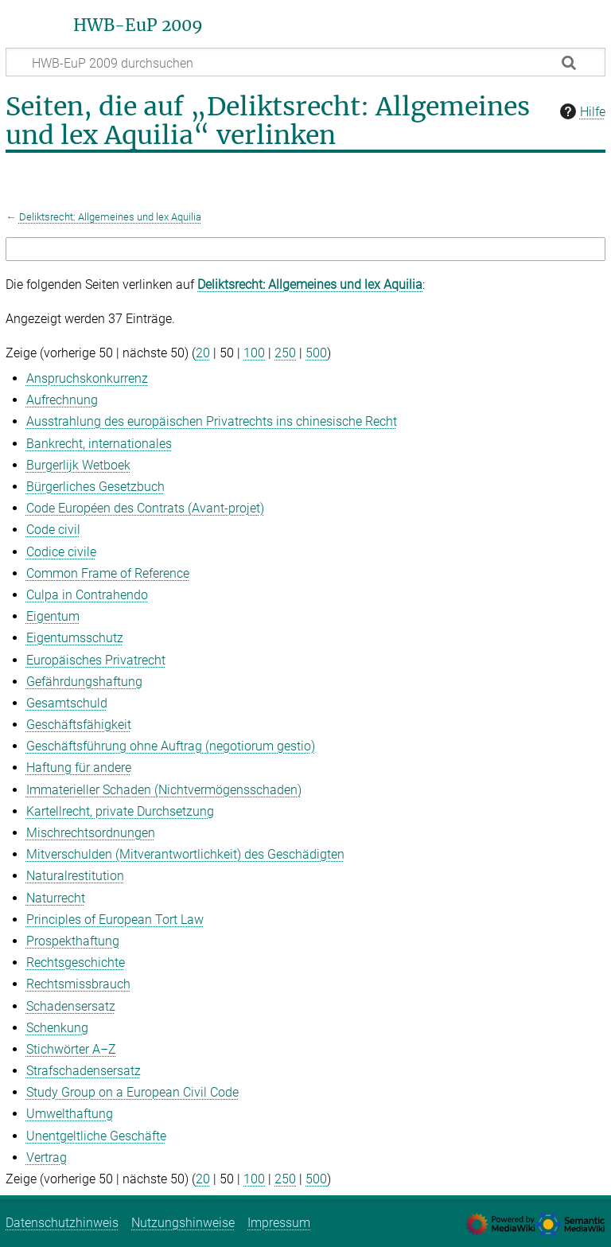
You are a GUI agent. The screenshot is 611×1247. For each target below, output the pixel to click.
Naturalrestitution (75, 875)
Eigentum (53, 616)
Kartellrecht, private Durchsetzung (120, 811)
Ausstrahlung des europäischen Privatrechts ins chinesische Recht (211, 421)
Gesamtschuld (66, 703)
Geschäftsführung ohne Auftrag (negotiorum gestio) (170, 746)
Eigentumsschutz (74, 637)
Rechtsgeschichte (75, 962)
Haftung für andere (78, 767)
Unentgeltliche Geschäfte (96, 1136)
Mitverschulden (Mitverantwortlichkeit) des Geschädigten (185, 854)
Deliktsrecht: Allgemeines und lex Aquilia (110, 217)
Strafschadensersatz (83, 1070)
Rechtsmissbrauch (78, 984)
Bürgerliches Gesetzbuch (95, 486)
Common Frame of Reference (107, 573)
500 (316, 352)
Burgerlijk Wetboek (78, 465)
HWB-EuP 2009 (138, 25)
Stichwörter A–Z (71, 1049)
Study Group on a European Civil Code (132, 1092)
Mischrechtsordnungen (90, 832)
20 (203, 352)
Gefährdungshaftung (84, 681)
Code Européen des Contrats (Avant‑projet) (145, 508)
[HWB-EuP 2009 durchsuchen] (305, 62)
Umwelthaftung (69, 1113)
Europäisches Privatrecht (95, 660)
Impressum (278, 1222)
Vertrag (46, 1157)
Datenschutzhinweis (62, 1222)
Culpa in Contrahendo (87, 594)
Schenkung (57, 1027)
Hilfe (580, 111)
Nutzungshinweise (183, 1222)
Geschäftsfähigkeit (78, 724)
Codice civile (61, 551)
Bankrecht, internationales (99, 443)
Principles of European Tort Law (115, 919)
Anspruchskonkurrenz (87, 378)
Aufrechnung (62, 399)
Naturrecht (55, 898)
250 (285, 352)
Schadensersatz (70, 1006)
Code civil (53, 529)
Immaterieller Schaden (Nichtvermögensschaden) (164, 789)
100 (254, 352)
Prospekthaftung (72, 941)
